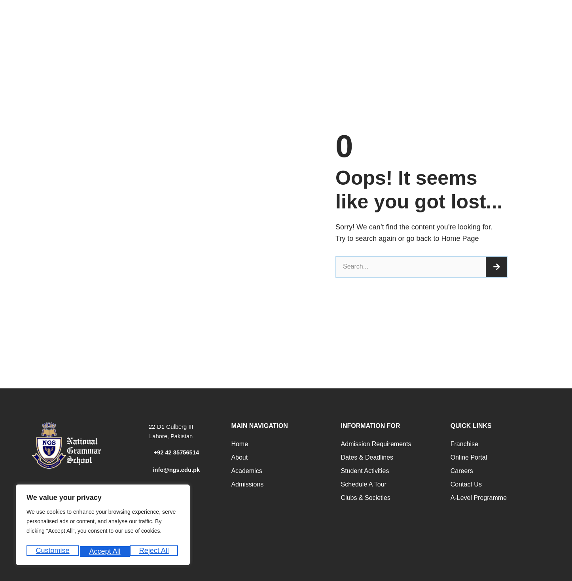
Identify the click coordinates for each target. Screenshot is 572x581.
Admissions (247, 484)
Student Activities (365, 470)
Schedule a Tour (363, 484)
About (239, 457)
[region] (103, 527)
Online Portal (469, 457)
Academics (246, 470)
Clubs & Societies (365, 497)
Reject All (104, 551)
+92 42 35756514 (176, 452)
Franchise (464, 444)
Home (239, 444)
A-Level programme (479, 497)
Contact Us (466, 484)
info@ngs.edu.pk (176, 469)
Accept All (154, 551)
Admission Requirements (376, 444)
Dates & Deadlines (367, 457)
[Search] (496, 267)
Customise (52, 551)
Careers (462, 470)
